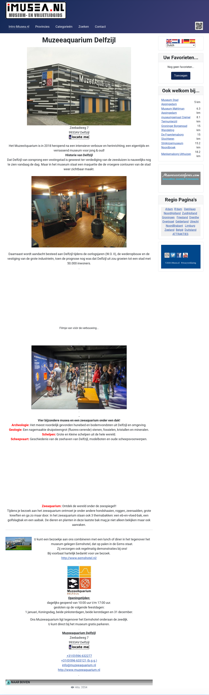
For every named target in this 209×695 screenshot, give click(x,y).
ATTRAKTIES (180, 234)
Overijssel (168, 221)
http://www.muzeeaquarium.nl (79, 670)
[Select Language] (180, 45)
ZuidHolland (189, 213)
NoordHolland (172, 213)
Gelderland (182, 221)
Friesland (182, 217)
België (179, 229)
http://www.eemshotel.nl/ (79, 558)
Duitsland (190, 229)
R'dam (178, 209)
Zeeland (169, 229)
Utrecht (194, 221)
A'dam (169, 209)
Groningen (168, 217)
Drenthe (194, 217)
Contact (100, 26)
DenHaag (190, 209)
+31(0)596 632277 (79, 656)
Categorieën (63, 26)
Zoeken (83, 26)
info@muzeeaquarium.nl (79, 665)
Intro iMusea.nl (19, 26)
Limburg (190, 225)
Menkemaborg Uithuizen (176, 154)
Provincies (42, 26)
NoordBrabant (174, 225)
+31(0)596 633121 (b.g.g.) (79, 660)
